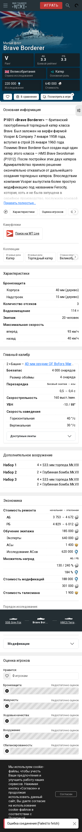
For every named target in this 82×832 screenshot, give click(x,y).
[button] (78, 110)
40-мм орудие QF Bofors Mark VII (51, 364)
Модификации (19, 644)
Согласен (66, 794)
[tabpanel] (41, 403)
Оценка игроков (52, 211)
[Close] (74, 823)
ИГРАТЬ (51, 5)
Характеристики (24, 211)
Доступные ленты (23, 436)
